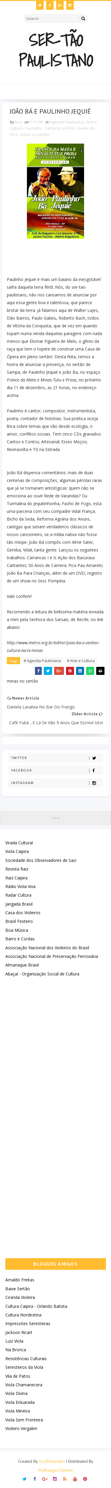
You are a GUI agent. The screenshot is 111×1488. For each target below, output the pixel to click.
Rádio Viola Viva (20, 886)
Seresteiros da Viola (24, 1367)
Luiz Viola (14, 1341)
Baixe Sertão (17, 1288)
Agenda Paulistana (67, 122)
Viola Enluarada (20, 1402)
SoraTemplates (52, 1461)
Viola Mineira (17, 1411)
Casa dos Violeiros (23, 912)
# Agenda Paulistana (42, 660)
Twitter (57, 758)
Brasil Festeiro (19, 921)
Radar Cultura (18, 895)
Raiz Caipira (16, 878)
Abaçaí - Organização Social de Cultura (42, 974)
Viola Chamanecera (23, 1385)
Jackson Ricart (18, 1332)
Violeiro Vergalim (21, 1428)
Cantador (33, 128)
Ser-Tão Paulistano (56, 50)
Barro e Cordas (20, 939)
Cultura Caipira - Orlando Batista (36, 1306)
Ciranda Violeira (20, 1297)
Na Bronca (15, 1350)
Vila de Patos (17, 1376)
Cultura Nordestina (23, 1315)
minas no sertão (34, 134)
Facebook (57, 770)
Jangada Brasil (19, 904)
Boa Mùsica (16, 930)
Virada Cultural (19, 843)
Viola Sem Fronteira (24, 1420)
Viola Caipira (17, 851)
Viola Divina (16, 1393)
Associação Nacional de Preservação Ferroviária (51, 956)
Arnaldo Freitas (19, 1280)
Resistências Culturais (26, 1358)
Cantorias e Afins (59, 128)
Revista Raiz (16, 869)
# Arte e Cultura (81, 660)
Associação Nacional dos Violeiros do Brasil (47, 947)
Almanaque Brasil (22, 965)
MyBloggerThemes (55, 1470)
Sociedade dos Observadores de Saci (40, 860)
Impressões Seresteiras (27, 1324)
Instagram (57, 783)
